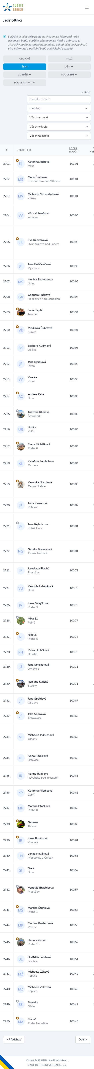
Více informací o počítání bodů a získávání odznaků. (40, 48)
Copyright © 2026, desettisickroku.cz (47, 1060)
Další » (83, 1039)
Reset (86, 92)
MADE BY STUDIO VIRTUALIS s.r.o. (47, 1065)
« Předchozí (14, 1039)
